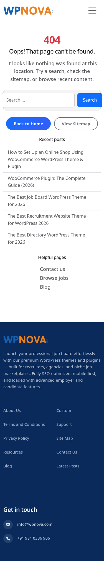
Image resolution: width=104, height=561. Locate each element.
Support (64, 424)
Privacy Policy (16, 438)
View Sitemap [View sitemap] (76, 123)
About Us (12, 410)
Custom (64, 410)
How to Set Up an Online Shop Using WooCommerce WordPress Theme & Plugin (45, 159)
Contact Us (67, 452)
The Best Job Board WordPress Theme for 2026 (47, 200)
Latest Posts (68, 466)
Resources (13, 452)
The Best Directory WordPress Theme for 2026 (46, 238)
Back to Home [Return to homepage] (28, 123)
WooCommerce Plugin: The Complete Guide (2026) (46, 181)
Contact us (52, 269)
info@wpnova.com (34, 524)
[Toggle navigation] (92, 10)
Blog (45, 286)
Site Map (65, 438)
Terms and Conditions (24, 424)
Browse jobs (54, 278)
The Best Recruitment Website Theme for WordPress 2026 (47, 219)
